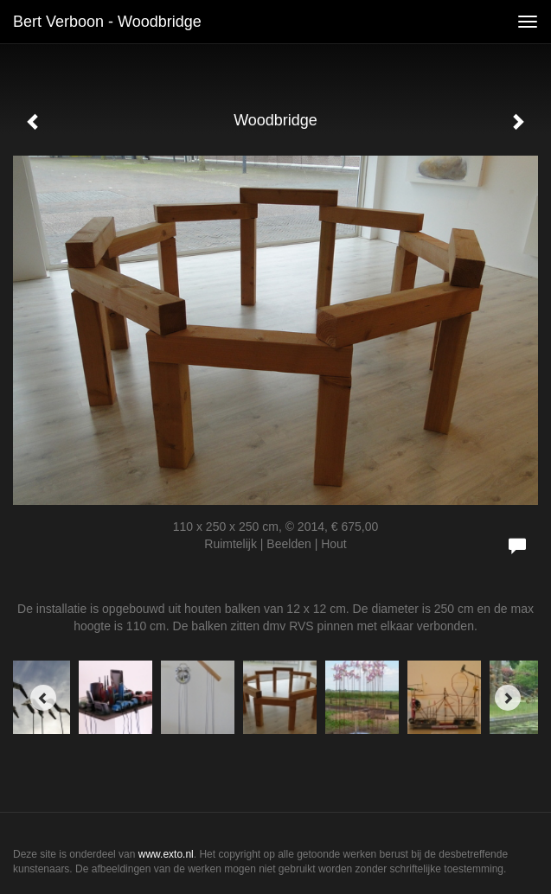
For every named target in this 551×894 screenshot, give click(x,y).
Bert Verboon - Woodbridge (107, 21)
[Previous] (43, 698)
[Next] (508, 698)
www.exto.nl (166, 854)
